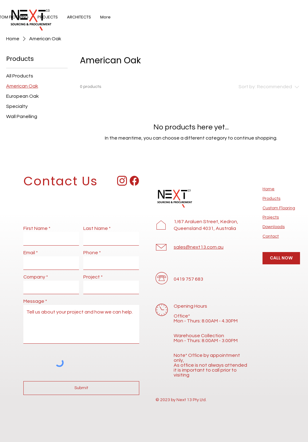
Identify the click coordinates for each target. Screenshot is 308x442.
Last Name (95, 228)
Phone (90, 252)
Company (34, 276)
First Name (35, 228)
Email (29, 252)
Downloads (274, 227)
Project (91, 276)
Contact (271, 236)
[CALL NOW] (281, 258)
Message (33, 301)
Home (268, 189)
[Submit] (81, 388)
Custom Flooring (279, 208)
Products (271, 198)
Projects (271, 217)
